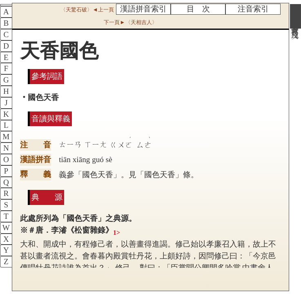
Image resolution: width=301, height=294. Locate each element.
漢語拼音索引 (143, 8)
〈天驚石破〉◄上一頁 (87, 10)
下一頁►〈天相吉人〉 (130, 22)
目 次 (198, 8)
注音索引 (253, 8)
